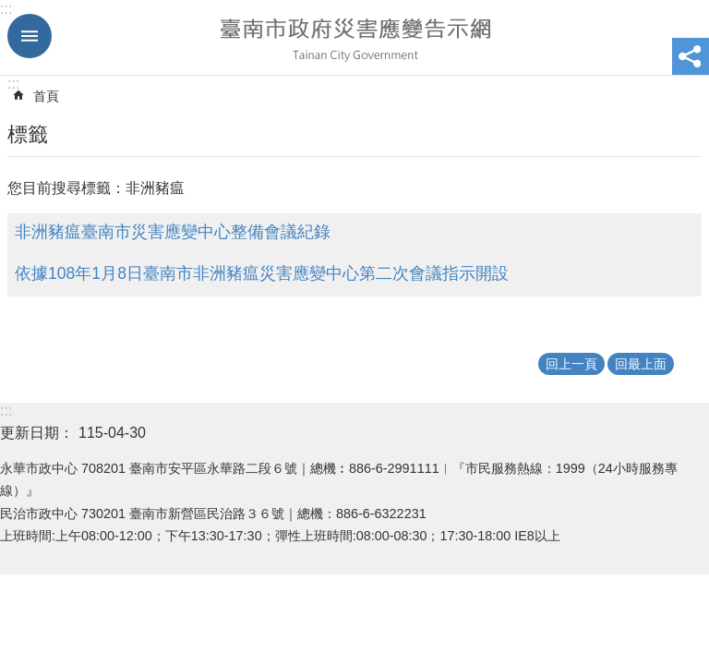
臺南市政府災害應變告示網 (354, 38)
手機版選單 (29, 36)
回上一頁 (571, 364)
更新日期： (37, 433)
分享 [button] (690, 56)
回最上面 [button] (641, 364)
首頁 (46, 96)
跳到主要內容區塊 (9, 9)
